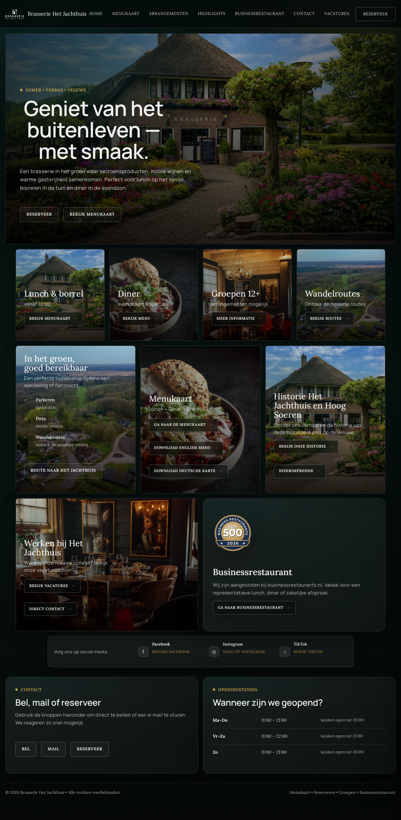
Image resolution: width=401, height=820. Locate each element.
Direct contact (47, 609)
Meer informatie (235, 318)
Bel (26, 749)
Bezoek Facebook (171, 652)
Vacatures (336, 13)
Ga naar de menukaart (180, 424)
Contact (304, 13)
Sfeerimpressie (296, 471)
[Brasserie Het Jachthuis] (44, 14)
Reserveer (375, 14)
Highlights (211, 13)
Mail (53, 749)
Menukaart (126, 13)
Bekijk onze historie (302, 446)
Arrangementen (168, 13)
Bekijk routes (326, 318)
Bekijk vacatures (48, 586)
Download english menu (182, 448)
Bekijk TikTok (308, 652)
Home (96, 13)
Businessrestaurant (259, 13)
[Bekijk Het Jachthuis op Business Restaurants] (233, 537)
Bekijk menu (137, 318)
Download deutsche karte (184, 471)
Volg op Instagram (244, 652)
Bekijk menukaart (92, 214)
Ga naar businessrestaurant (250, 607)
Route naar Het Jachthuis (63, 470)
